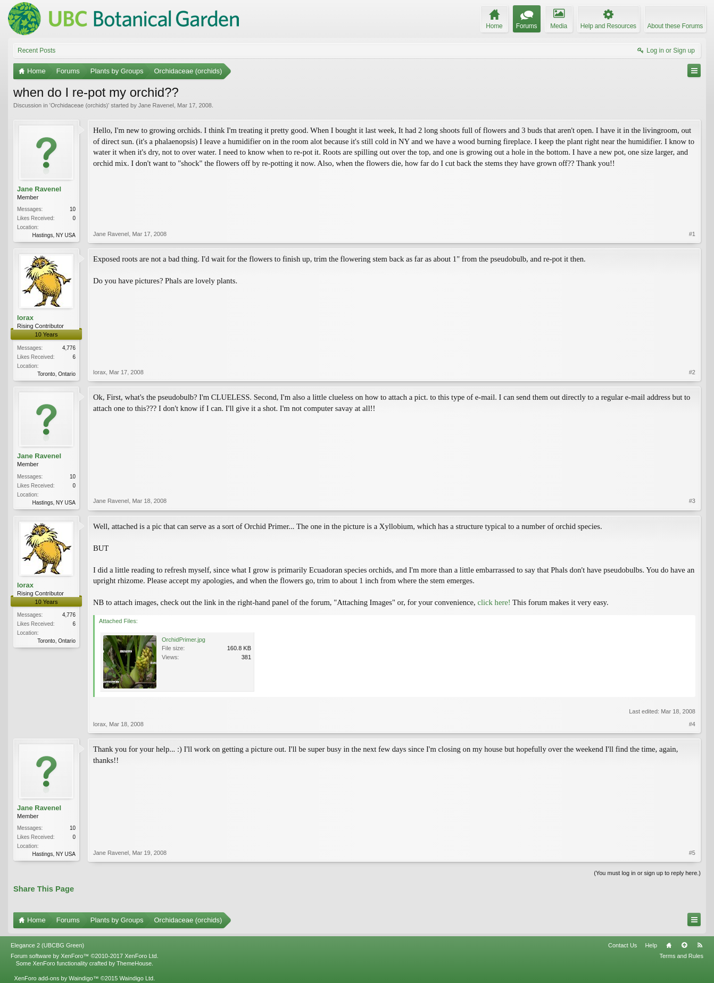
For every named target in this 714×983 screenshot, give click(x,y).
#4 (692, 724)
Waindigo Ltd (136, 978)
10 (73, 209)
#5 (692, 853)
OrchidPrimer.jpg (183, 639)
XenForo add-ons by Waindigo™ (56, 978)
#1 (692, 234)
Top (684, 945)
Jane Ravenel (156, 105)
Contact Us (622, 945)
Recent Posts (36, 50)
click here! (493, 602)
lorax (25, 318)
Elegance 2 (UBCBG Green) (47, 945)
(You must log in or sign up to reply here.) (647, 873)
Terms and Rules (681, 956)
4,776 (69, 348)
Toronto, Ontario (56, 374)
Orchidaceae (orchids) (79, 105)
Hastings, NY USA (54, 235)
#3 (692, 501)
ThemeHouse (134, 963)
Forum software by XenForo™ (85, 956)
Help (651, 945)
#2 (692, 372)
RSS (699, 945)
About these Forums (675, 26)
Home (669, 945)
